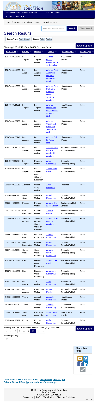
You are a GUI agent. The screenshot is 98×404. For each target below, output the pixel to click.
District (37, 52)
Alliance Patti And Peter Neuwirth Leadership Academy (52, 75)
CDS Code (11, 52)
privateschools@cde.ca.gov (42, 382)
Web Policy (48, 397)
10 (33, 331)
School (51, 52)
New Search (86, 28)
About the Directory (14, 16)
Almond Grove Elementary (51, 253)
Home (8, 22)
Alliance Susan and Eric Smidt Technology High (51, 126)
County (25, 52)
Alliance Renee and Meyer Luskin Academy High (52, 110)
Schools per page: (12, 335)
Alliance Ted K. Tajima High (51, 140)
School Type (68, 52)
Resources (18, 22)
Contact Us (28, 397)
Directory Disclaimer (66, 397)
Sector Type (85, 52)
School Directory (33, 22)
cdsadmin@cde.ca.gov (52, 379)
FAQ (38, 397)
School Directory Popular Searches (22, 13)
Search (72, 28)
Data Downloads (53, 13)
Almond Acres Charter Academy (52, 221)
